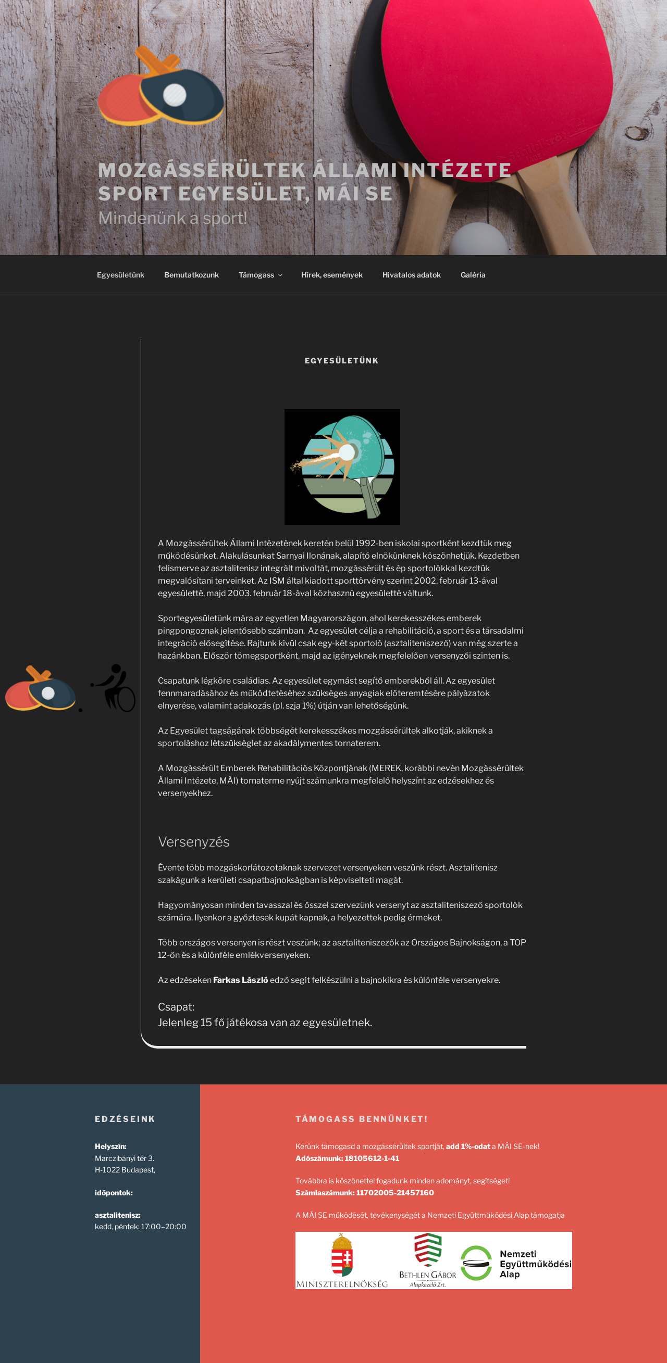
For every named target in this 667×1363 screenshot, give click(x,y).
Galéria (473, 274)
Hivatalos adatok (411, 274)
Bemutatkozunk (191, 274)
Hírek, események (332, 274)
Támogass (261, 274)
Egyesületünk (120, 274)
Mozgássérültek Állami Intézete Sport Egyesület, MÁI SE (305, 182)
